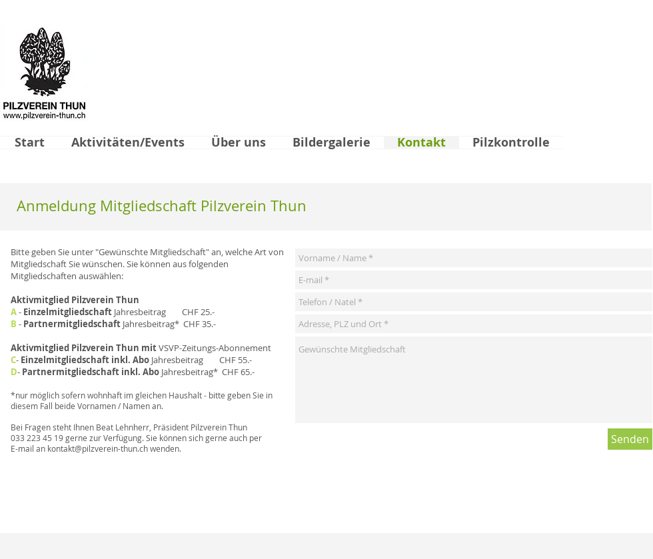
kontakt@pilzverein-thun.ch (97, 448)
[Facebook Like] (587, 527)
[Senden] (630, 439)
